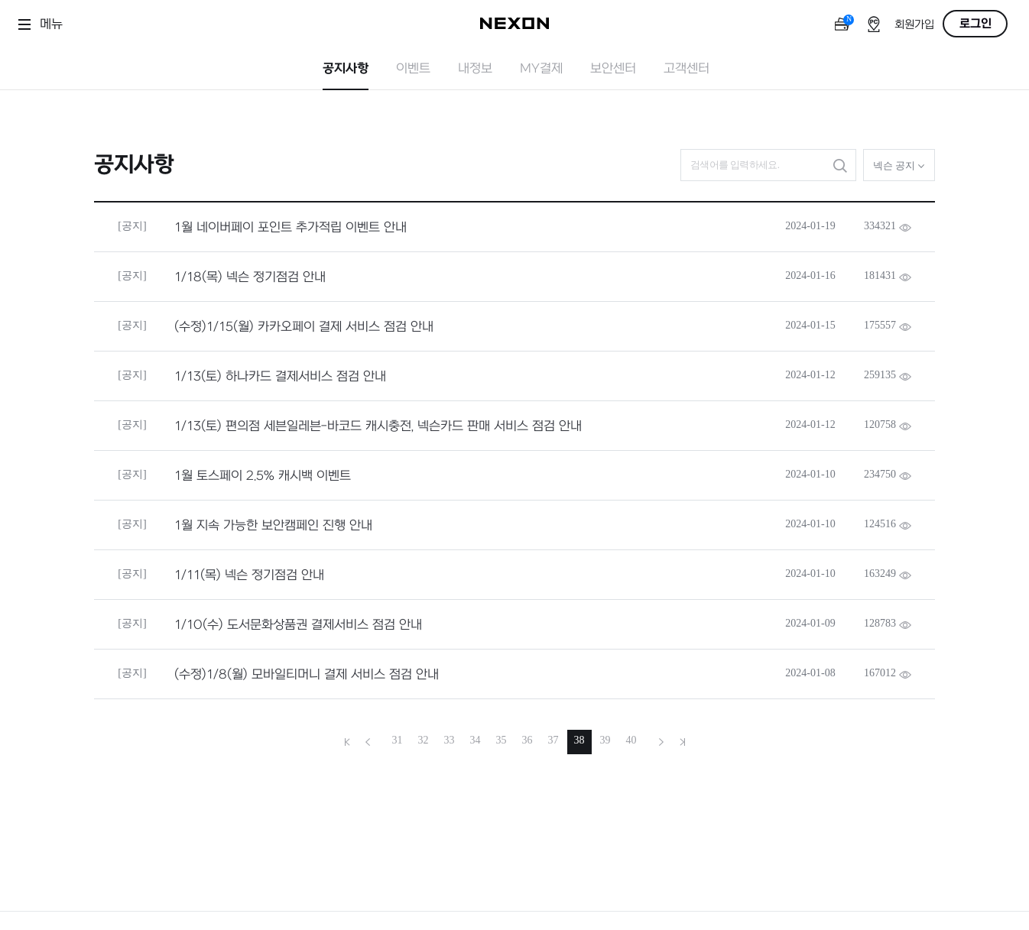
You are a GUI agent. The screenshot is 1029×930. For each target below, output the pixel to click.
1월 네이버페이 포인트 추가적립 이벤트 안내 (290, 228)
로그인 (975, 24)
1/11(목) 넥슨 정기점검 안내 (249, 575)
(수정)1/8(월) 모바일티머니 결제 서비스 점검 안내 (306, 675)
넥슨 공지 (899, 165)
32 (423, 740)
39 (605, 740)
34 (475, 740)
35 (501, 740)
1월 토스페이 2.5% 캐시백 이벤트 (262, 476)
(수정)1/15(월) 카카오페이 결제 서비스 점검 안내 (303, 327)
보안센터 (613, 69)
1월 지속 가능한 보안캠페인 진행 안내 (273, 526)
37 (553, 740)
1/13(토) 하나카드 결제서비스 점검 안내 (280, 377)
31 (397, 740)
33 (449, 740)
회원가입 (914, 24)
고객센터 (686, 69)
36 (527, 740)
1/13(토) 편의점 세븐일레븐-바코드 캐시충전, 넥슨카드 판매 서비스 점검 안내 (378, 426)
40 (631, 740)
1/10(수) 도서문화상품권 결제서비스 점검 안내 (298, 625)
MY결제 (541, 69)
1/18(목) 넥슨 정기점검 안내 (250, 277)
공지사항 (345, 69)
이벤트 (413, 69)
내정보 (475, 69)
